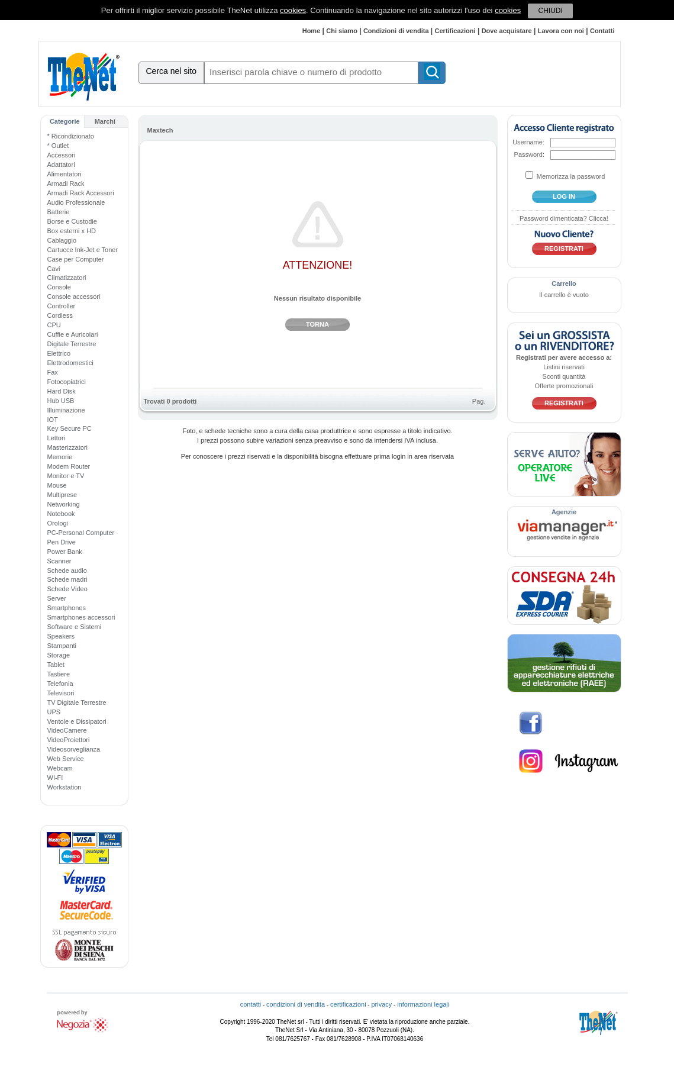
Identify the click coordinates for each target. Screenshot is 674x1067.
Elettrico (59, 353)
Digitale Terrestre (71, 343)
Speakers (61, 636)
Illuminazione (66, 410)
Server (56, 598)
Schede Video (67, 588)
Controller (61, 306)
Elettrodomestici (70, 362)
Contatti (602, 30)
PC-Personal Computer (81, 532)
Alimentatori (64, 174)
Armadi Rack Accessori (80, 192)
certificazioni (348, 1004)
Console (59, 287)
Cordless (60, 315)
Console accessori (74, 296)
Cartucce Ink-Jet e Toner (82, 249)
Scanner (59, 561)
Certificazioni (455, 30)
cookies (293, 10)
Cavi (53, 268)
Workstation (64, 787)
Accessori (61, 155)
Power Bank (64, 551)
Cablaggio (62, 240)
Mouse (57, 485)
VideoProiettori (68, 739)
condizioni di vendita (295, 1004)
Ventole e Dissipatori (77, 721)
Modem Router (69, 466)
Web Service (65, 758)
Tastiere (58, 674)
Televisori (61, 693)
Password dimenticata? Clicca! (564, 218)
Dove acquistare (507, 30)
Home (311, 30)
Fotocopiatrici (66, 381)
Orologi (57, 523)
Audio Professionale (76, 202)
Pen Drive (61, 542)
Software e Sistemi (74, 626)
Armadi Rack (66, 183)
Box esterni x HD (71, 230)
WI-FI (55, 777)
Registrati (563, 248)
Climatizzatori (66, 277)
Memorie (60, 456)
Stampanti (62, 645)
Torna (317, 324)
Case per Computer (75, 259)
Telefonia (60, 683)
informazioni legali (423, 1004)
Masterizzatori (67, 447)
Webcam (60, 768)
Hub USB (61, 400)
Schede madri (67, 579)
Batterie (58, 211)
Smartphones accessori (81, 617)
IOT (52, 419)
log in (564, 196)
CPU (54, 324)
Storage (58, 655)
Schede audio (67, 570)
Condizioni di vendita (396, 30)
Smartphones (66, 607)
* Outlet (58, 145)
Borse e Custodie (72, 221)
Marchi (105, 121)
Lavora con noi (561, 30)
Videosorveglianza (74, 749)
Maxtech (160, 130)
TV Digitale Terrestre (77, 702)
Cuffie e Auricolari (72, 334)
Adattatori (61, 164)
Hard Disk (61, 391)
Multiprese (62, 494)
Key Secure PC (69, 428)
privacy (381, 1004)
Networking (63, 504)
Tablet (56, 664)
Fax (52, 372)
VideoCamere (67, 730)
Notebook (61, 513)
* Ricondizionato (71, 136)
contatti (250, 1004)
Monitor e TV (66, 475)
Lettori (56, 437)
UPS (54, 711)
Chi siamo (341, 30)
